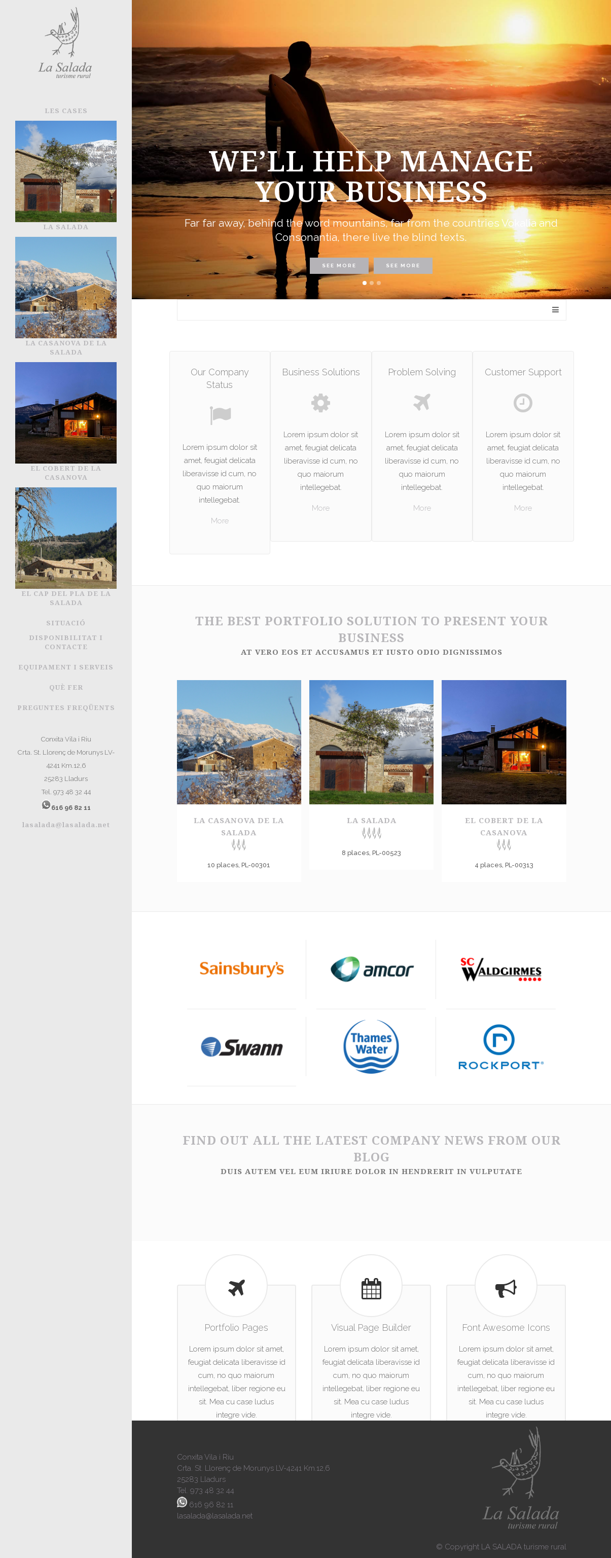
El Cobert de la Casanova (504, 833)
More (220, 520)
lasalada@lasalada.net (66, 824)
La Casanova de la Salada (239, 833)
